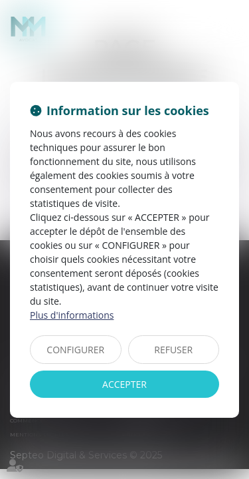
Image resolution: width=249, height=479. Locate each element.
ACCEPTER (124, 384)
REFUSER (173, 349)
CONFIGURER (75, 349)
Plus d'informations (72, 315)
